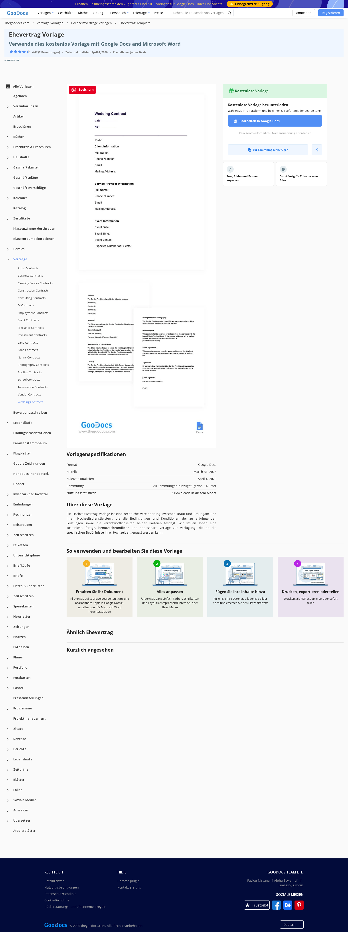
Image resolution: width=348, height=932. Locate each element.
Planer (18, 657)
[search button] (229, 13)
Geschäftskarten (26, 167)
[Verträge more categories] (7, 259)
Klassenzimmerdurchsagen (34, 228)
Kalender (20, 198)
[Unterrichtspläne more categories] (7, 555)
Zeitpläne (20, 769)
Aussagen (20, 810)
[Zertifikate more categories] (7, 218)
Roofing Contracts (30, 372)
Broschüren (22, 126)
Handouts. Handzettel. (31, 474)
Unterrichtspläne (26, 555)
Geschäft (64, 13)
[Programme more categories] (7, 708)
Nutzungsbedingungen (61, 887)
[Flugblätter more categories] (7, 453)
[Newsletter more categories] (7, 617)
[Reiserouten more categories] (7, 525)
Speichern (82, 90)
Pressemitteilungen (28, 698)
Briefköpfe (21, 565)
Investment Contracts (32, 335)
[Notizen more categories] (7, 637)
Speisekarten (23, 606)
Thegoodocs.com (17, 23)
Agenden (20, 96)
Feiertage (140, 13)
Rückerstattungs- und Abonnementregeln (75, 907)
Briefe (18, 576)
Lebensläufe (22, 423)
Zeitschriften (23, 535)
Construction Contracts (33, 290)
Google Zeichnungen (29, 463)
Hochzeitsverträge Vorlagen (92, 23)
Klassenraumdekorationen (34, 239)
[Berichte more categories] (7, 749)
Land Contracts (28, 343)
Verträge (20, 259)
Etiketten (20, 545)
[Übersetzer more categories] (7, 821)
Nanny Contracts (29, 357)
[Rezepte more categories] (7, 739)
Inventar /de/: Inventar (30, 494)
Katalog (19, 208)
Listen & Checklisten (28, 586)
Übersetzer (21, 820)
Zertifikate (21, 218)
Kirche (83, 13)
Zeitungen (21, 627)
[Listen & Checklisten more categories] (7, 586)
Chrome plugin (128, 881)
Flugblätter (22, 453)
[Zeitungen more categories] (7, 627)
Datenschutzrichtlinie (60, 894)
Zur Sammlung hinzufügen (268, 150)
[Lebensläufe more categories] (7, 423)
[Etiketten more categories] (7, 545)
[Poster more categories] (7, 688)
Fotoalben (21, 647)
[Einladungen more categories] (7, 504)
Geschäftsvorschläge (29, 188)
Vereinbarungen (25, 106)
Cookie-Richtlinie (56, 900)
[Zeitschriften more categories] (7, 535)
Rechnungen (22, 514)
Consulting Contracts (31, 298)
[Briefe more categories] (7, 576)
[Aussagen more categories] (7, 810)
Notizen (19, 637)
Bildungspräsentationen (32, 433)
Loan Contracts (28, 350)
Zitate (18, 728)
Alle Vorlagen (20, 86)
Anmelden (303, 13)
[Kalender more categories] (7, 198)
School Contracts (29, 380)
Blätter (18, 779)
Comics (18, 249)
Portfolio (20, 667)
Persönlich (118, 13)
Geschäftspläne (25, 177)
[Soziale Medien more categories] (7, 800)
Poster (18, 688)
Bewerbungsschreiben (30, 412)
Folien (17, 790)
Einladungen (23, 504)
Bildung (97, 13)
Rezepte (19, 739)
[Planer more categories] (7, 657)
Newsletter (21, 616)
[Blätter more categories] (7, 780)
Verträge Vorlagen (50, 23)
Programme (22, 708)
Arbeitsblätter (24, 830)
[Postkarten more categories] (7, 678)
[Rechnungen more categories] (7, 515)
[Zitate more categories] (7, 729)
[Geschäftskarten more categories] (7, 167)
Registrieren (331, 13)
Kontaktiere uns (129, 887)
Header (18, 484)
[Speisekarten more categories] (7, 606)
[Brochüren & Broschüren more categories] (7, 147)
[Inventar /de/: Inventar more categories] (7, 494)
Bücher (18, 137)
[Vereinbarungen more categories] (7, 106)
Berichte (19, 749)
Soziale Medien (25, 800)
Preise (158, 13)
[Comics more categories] (7, 249)
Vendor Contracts (29, 394)
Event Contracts (28, 320)
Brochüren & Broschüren (32, 147)
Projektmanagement (29, 718)
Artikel (18, 116)
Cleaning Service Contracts (35, 283)
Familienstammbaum (30, 443)
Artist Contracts (28, 268)
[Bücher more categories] (7, 137)
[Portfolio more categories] (7, 668)
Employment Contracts (33, 313)
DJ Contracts (26, 305)
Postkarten (22, 678)
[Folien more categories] (7, 790)
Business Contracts (30, 276)
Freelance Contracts (31, 328)
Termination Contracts (32, 387)
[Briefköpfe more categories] (7, 566)
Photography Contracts (33, 365)
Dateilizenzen (54, 881)
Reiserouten (22, 525)
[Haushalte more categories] (7, 157)
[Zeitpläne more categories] (7, 770)
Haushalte (21, 157)
